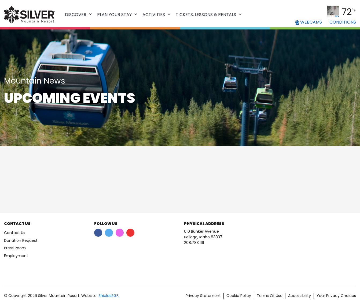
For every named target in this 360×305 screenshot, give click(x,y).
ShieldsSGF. (108, 295)
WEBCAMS (308, 22)
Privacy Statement (203, 295)
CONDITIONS (342, 22)
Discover (75, 15)
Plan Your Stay (114, 15)
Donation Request (21, 240)
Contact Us (14, 232)
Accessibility (299, 295)
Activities (153, 15)
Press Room (15, 248)
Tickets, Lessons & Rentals (206, 15)
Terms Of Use (269, 295)
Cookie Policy (238, 295)
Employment (16, 255)
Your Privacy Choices (336, 295)
